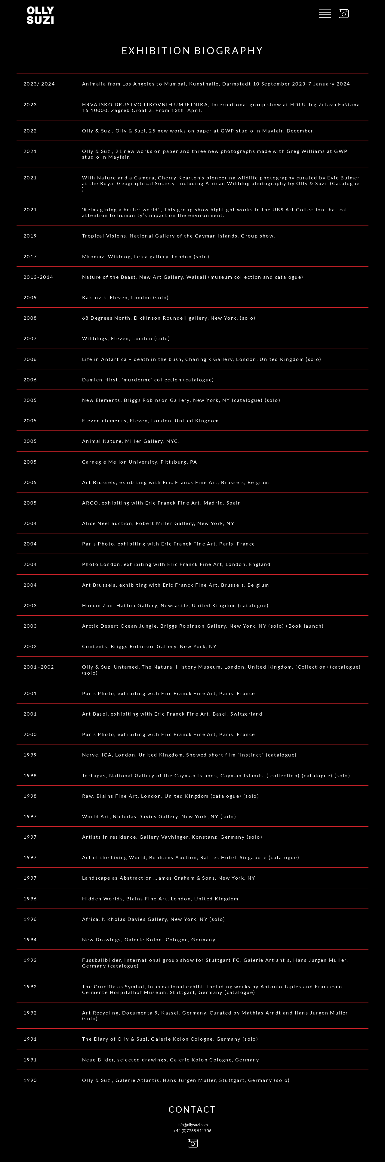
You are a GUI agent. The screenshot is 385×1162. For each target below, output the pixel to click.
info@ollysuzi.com (192, 1124)
